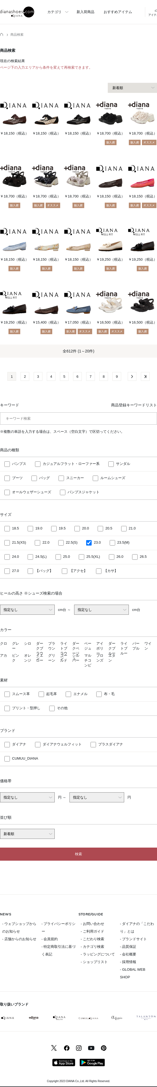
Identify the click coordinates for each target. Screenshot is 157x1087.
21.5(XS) (19, 543)
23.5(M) (123, 543)
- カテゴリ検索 (92, 947)
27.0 (15, 571)
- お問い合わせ (92, 924)
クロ (3, 643)
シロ (27, 643)
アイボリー (99, 648)
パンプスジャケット (84, 492)
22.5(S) (72, 543)
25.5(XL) (93, 557)
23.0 (97, 543)
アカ (3, 655)
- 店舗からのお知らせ (19, 939)
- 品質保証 (128, 947)
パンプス (19, 464)
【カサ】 (111, 571)
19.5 (62, 528)
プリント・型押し (26, 708)
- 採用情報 (128, 962)
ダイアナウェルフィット (62, 744)
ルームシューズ (112, 478)
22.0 (45, 543)
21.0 (132, 528)
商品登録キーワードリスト (134, 405)
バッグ (44, 478)
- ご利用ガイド (92, 931)
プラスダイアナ (110, 744)
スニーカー (75, 478)
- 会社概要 (128, 954)
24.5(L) (40, 557)
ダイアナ (19, 744)
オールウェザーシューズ (31, 492)
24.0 (15, 557)
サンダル (123, 464)
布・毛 (109, 694)
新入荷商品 (85, 12)
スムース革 (21, 694)
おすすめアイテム (118, 12)
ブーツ (17, 478)
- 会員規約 (50, 939)
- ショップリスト (94, 962)
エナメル (80, 694)
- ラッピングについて (98, 954)
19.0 (38, 528)
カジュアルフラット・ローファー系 (71, 464)
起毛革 (51, 694)
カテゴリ (54, 12)
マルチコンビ (87, 660)
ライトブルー (123, 648)
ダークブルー (111, 648)
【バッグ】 (44, 571)
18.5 (15, 528)
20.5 (108, 528)
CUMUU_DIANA (25, 759)
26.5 (143, 557)
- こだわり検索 (92, 939)
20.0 (85, 528)
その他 (62, 708)
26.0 (120, 557)
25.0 (66, 557)
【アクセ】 (78, 571)
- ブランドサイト (133, 939)
